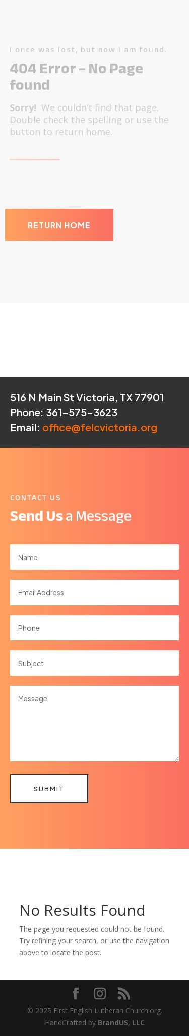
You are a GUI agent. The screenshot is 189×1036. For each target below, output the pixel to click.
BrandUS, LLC (121, 1022)
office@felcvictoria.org (99, 427)
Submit (49, 789)
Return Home (59, 225)
